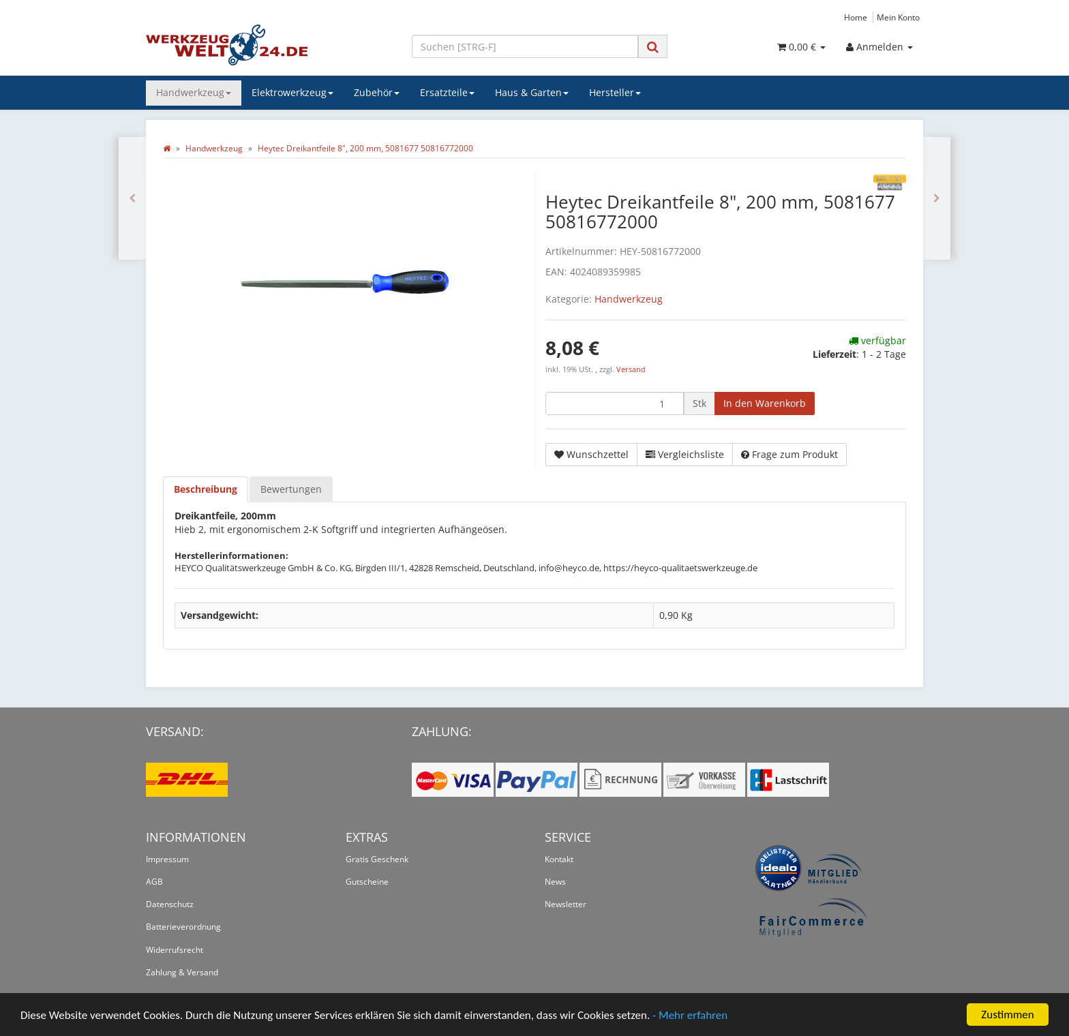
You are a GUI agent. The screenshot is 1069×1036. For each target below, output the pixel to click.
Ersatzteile (447, 92)
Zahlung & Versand (182, 972)
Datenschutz (170, 904)
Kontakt (559, 859)
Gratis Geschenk (377, 859)
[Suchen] (525, 46)
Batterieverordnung (183, 926)
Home (855, 17)
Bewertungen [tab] (291, 489)
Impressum (167, 859)
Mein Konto (898, 17)
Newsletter (565, 904)
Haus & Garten (532, 92)
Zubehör (377, 92)
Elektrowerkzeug (292, 92)
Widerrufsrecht (174, 950)
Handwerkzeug (193, 92)
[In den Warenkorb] (764, 403)
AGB (154, 881)
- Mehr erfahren (689, 1015)
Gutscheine (367, 881)
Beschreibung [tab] (205, 489)
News (555, 881)
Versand (631, 369)
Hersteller (615, 92)
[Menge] (614, 403)
